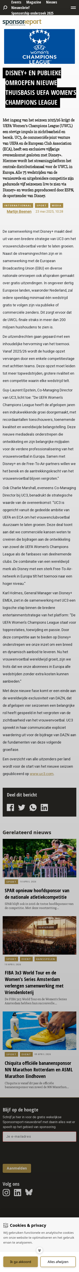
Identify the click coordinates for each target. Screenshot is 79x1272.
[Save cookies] (20, 1261)
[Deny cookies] (58, 1261)
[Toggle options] (39, 1250)
